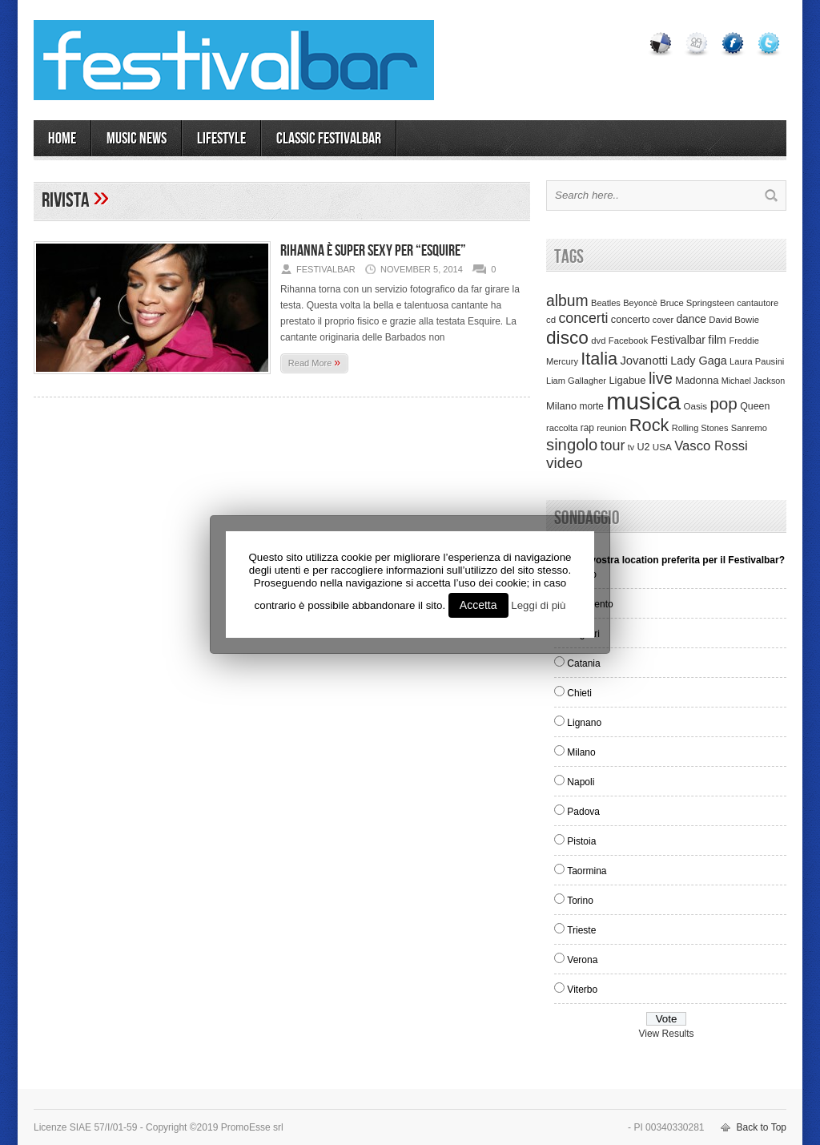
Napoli (580, 782)
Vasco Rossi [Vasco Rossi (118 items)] (711, 446)
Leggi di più (538, 605)
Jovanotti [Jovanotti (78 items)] (644, 360)
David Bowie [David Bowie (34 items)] (734, 320)
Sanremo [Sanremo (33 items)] (749, 428)
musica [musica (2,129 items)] (643, 401)
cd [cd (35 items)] (551, 320)
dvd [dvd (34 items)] (598, 340)
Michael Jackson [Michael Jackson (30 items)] (753, 380)
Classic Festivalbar (328, 138)
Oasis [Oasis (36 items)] (695, 406)
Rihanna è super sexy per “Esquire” (373, 250)
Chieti (579, 693)
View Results (665, 1033)
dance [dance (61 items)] (691, 319)
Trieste (581, 930)
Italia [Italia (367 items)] (599, 359)
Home (62, 138)
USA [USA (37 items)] (662, 446)
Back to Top (761, 1127)
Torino (580, 900)
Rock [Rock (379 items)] (649, 425)
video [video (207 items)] (564, 462)
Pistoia (581, 841)
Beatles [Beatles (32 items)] (606, 303)
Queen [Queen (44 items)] (755, 406)
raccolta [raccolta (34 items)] (561, 428)
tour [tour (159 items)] (613, 445)
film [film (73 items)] (717, 339)
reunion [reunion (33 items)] (611, 428)
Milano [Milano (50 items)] (561, 406)
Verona (582, 960)
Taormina (586, 871)
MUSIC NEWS (137, 138)
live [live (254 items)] (661, 378)
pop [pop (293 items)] (723, 403)
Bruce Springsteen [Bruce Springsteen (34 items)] (697, 303)
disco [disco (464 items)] (567, 337)
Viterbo (582, 989)
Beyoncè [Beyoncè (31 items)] (640, 303)
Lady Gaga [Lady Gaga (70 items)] (698, 360)
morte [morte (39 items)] (592, 406)
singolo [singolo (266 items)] (571, 445)
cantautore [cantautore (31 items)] (757, 303)
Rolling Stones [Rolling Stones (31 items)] (700, 428)
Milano (581, 752)
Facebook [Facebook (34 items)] (628, 340)
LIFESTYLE (221, 138)
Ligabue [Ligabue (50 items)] (627, 380)
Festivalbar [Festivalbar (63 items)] (678, 339)
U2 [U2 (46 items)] (643, 447)
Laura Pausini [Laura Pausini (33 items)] (757, 361)
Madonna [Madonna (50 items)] (696, 380)
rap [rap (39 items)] (587, 427)
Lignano (584, 722)
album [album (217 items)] (567, 300)
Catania (583, 663)
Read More (314, 362)
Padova (583, 811)
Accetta (478, 605)
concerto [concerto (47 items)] (630, 319)
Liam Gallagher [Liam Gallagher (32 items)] (576, 380)
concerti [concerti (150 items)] (583, 318)
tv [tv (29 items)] (631, 447)
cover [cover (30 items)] (663, 320)
